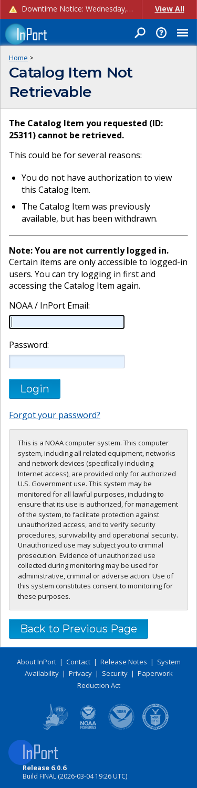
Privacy (80, 673)
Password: (29, 345)
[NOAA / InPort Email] (67, 322)
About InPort (36, 661)
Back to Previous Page (78, 628)
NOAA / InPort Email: (48, 305)
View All (169, 9)
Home (18, 57)
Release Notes (123, 661)
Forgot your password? (54, 415)
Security (115, 673)
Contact (78, 661)
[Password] (67, 361)
